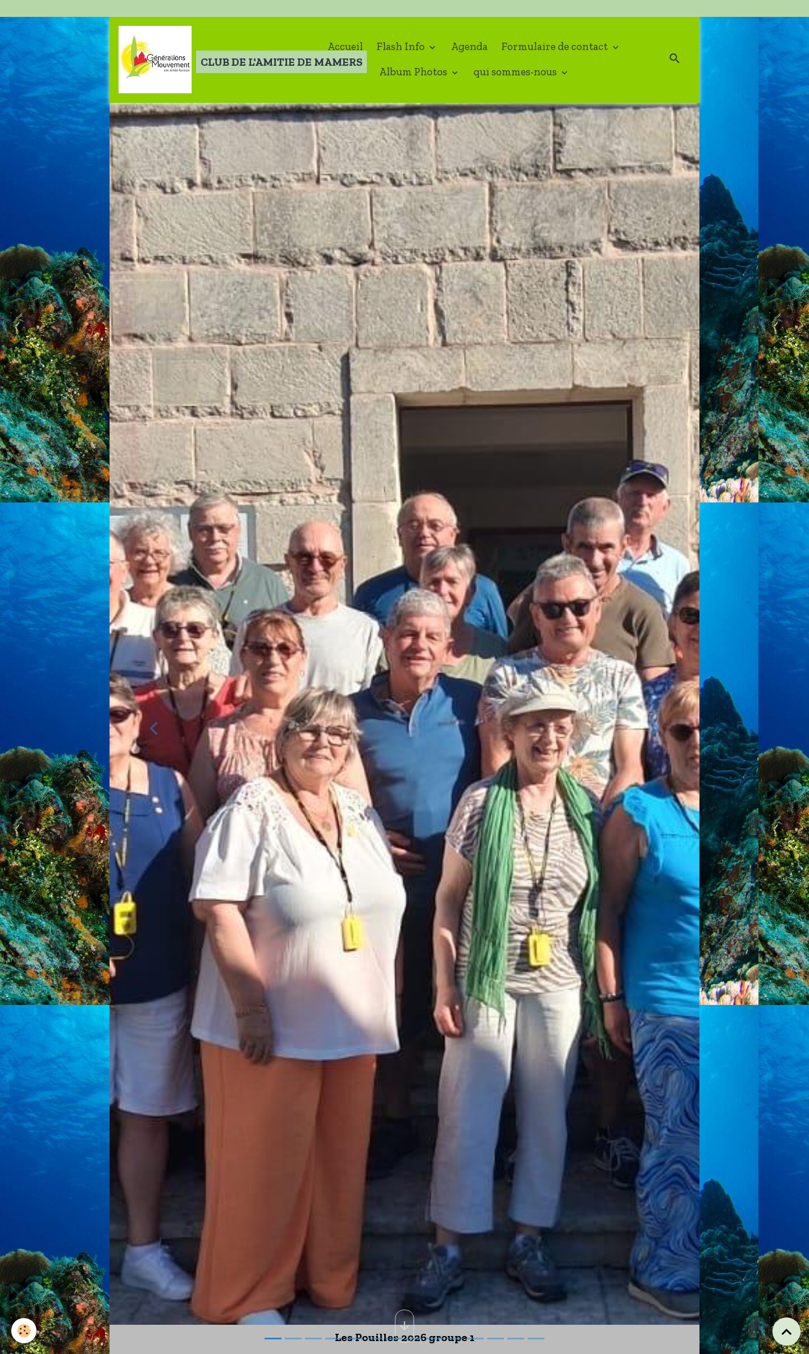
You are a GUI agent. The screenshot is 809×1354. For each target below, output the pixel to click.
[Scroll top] (786, 1331)
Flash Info (401, 46)
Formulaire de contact (555, 46)
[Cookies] (24, 1330)
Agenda (469, 46)
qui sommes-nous (516, 71)
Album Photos (414, 71)
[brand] (206, 59)
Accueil (345, 46)
